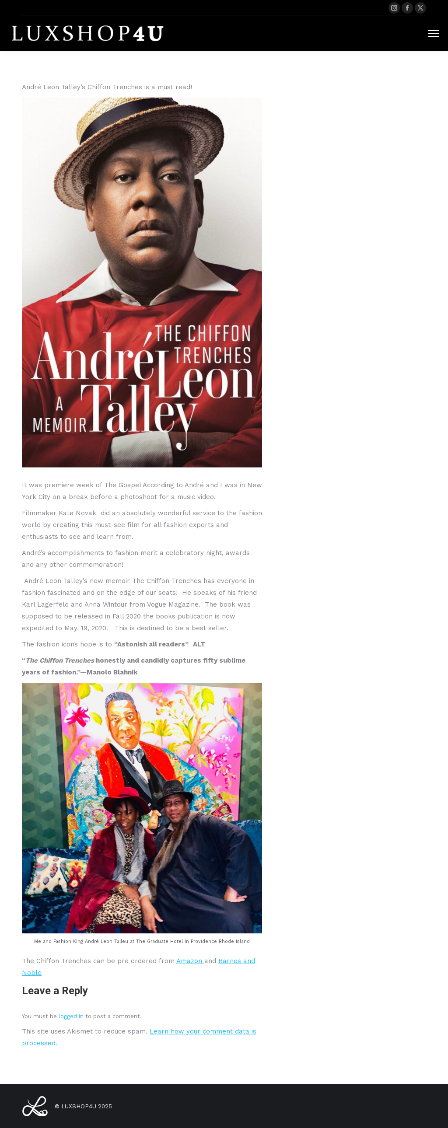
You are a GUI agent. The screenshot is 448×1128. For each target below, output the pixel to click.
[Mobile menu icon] (433, 33)
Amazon (190, 961)
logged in (71, 1016)
